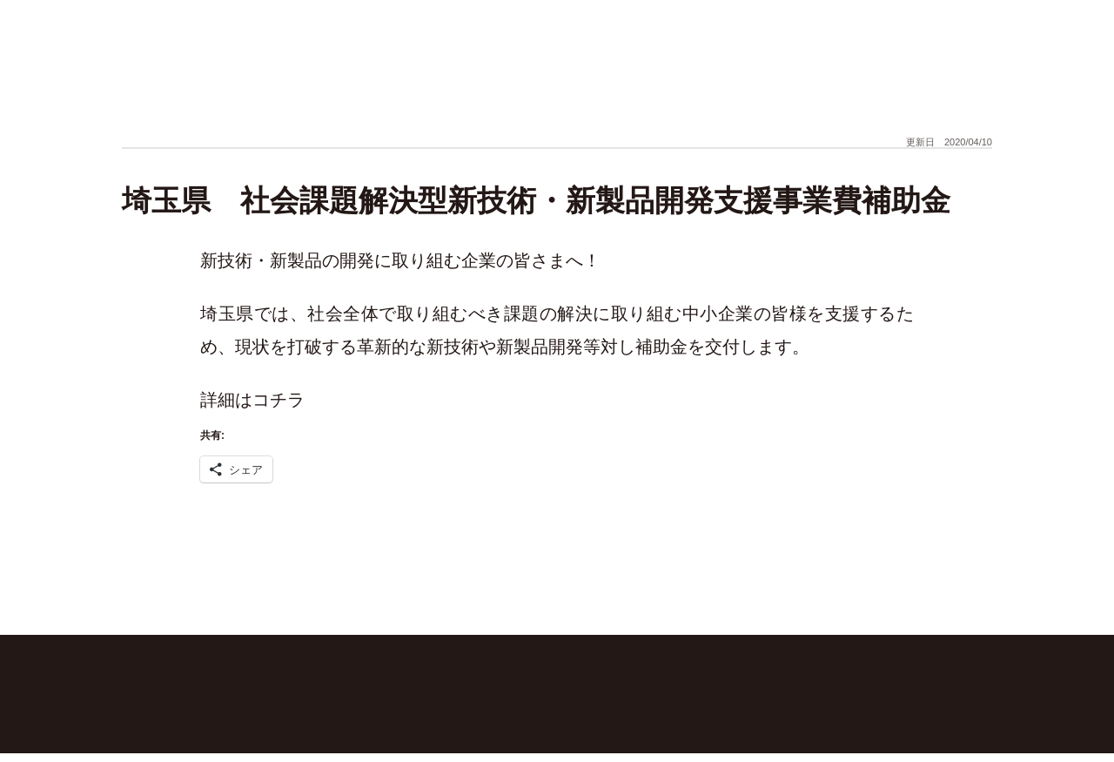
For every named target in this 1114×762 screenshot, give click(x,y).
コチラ (278, 399)
